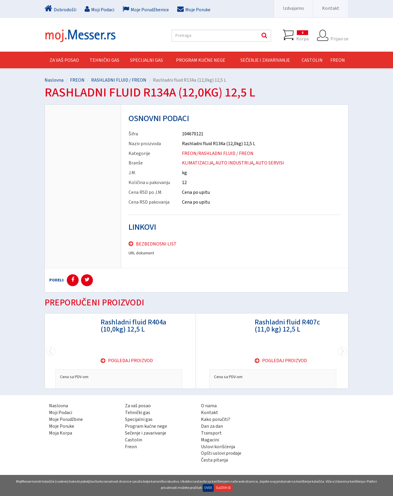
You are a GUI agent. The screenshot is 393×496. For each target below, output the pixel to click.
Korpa (302, 36)
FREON (337, 60)
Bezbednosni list (156, 244)
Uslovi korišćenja (218, 446)
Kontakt (330, 8)
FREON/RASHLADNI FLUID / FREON (217, 153)
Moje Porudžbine (66, 419)
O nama (209, 405)
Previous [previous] (342, 351)
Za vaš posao (64, 60)
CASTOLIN (312, 60)
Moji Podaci (60, 412)
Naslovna (54, 80)
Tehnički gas (137, 412)
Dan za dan (212, 426)
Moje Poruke (61, 426)
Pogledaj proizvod (130, 360)
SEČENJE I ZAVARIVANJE (265, 60)
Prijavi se (339, 36)
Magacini (210, 440)
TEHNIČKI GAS (104, 60)
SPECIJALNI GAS (146, 60)
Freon (131, 446)
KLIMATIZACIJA (197, 163)
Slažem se (223, 488)
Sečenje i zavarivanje (145, 433)
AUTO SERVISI (270, 163)
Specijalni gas (139, 419)
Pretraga (264, 36)
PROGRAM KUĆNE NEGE (200, 60)
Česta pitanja (214, 460)
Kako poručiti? (215, 419)
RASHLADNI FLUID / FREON (118, 80)
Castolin (133, 440)
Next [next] (51, 351)
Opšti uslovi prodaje (221, 453)
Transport (211, 433)
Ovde (208, 488)
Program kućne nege (146, 426)
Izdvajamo (293, 8)
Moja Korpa (60, 433)
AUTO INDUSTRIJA (234, 163)
